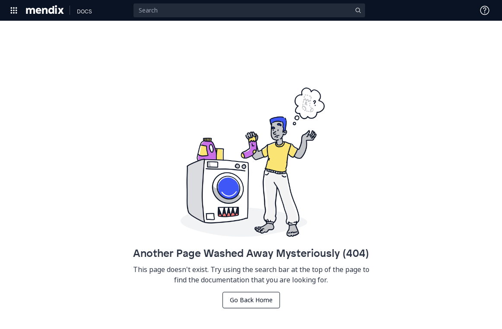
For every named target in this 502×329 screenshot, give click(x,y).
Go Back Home (251, 299)
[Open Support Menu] (485, 10)
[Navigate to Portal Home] (45, 10)
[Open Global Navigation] (14, 10)
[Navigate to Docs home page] (84, 10)
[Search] (249, 10)
